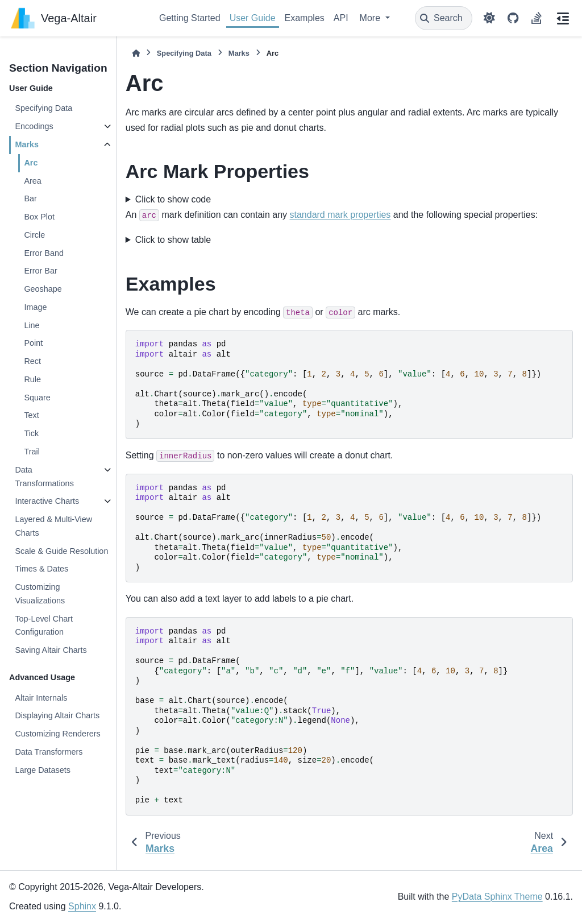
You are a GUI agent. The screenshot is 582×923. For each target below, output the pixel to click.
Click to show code (173, 199)
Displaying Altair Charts (57, 715)
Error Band (44, 253)
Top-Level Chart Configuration (44, 625)
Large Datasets (42, 770)
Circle (34, 234)
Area (32, 180)
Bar (30, 198)
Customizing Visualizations (40, 593)
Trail (31, 451)
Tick (31, 433)
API (341, 18)
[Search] (443, 18)
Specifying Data (43, 108)
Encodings (34, 126)
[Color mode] (489, 18)
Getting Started (190, 18)
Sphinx (82, 906)
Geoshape (42, 288)
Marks (27, 144)
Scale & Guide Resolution (61, 551)
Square (37, 397)
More (371, 18)
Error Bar (40, 270)
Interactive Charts (47, 501)
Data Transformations (44, 476)
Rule (32, 379)
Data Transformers (48, 751)
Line (31, 325)
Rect (32, 361)
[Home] (136, 53)
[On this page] (562, 18)
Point (33, 342)
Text (31, 415)
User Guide (253, 18)
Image (35, 307)
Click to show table (173, 240)
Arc (31, 162)
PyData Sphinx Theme (497, 896)
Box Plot (39, 216)
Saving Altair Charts (50, 650)
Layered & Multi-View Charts (53, 526)
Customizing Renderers (57, 733)
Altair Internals (41, 697)
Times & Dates (41, 568)
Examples (305, 18)
